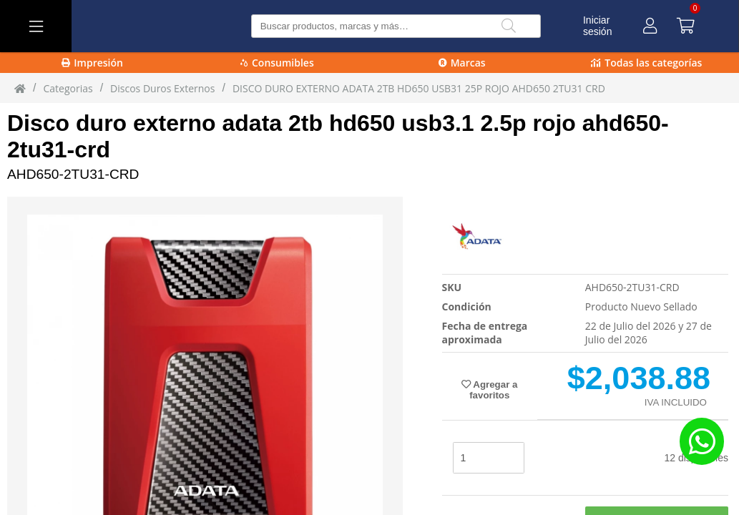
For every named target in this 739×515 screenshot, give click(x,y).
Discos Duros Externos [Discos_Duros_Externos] (162, 88)
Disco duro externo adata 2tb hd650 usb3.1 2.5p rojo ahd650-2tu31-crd (338, 136)
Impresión (92, 62)
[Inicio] (20, 88)
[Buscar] (508, 26)
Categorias (67, 88)
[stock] (488, 458)
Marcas (462, 62)
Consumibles (277, 62)
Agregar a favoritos (489, 390)
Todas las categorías (646, 62)
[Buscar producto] (396, 26)
